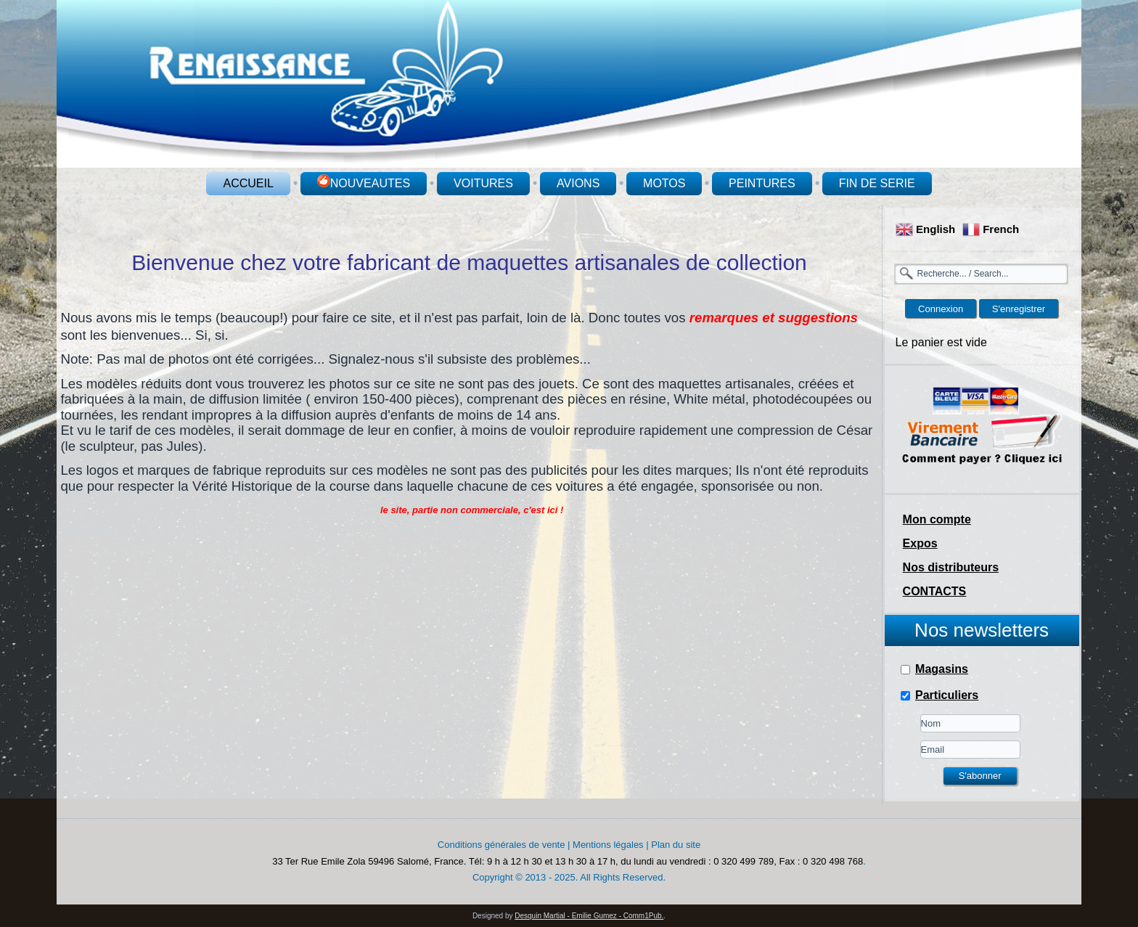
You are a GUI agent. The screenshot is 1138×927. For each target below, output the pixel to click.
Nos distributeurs (951, 567)
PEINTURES (762, 183)
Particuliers (946, 695)
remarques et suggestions (773, 317)
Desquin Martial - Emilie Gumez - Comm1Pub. (589, 916)
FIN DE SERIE (877, 183)
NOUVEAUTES (363, 181)
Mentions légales (608, 844)
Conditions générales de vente (501, 844)
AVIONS (578, 183)
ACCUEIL (248, 183)
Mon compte (937, 519)
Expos (920, 543)
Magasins (941, 669)
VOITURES (483, 183)
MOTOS (664, 183)
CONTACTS (935, 591)
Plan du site (675, 844)
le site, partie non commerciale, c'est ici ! (471, 510)
